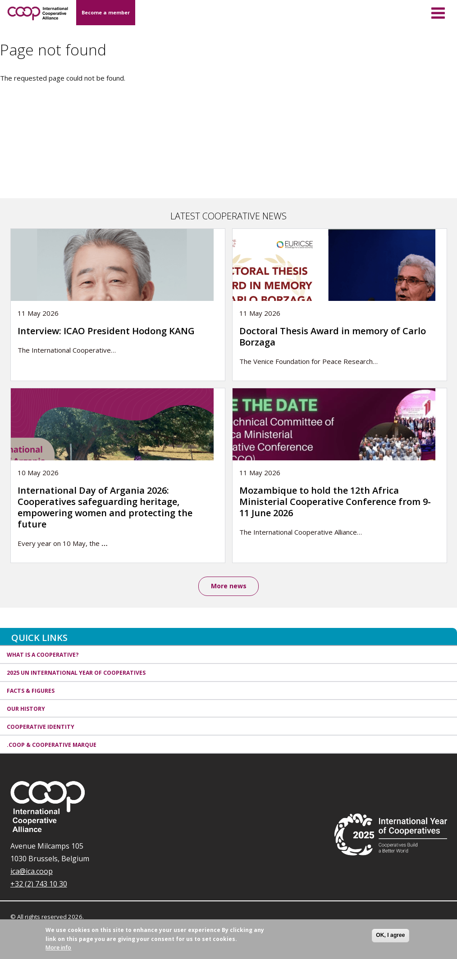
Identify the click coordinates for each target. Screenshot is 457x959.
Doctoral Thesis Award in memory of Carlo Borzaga (332, 336)
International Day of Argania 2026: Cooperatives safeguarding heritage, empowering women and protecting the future (105, 507)
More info (58, 951)
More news (229, 586)
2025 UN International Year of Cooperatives (76, 673)
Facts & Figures (31, 691)
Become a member (106, 12)
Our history (26, 709)
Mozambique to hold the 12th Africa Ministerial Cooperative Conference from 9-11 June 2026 (335, 501)
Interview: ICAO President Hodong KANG (106, 331)
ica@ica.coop (31, 871)
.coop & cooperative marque (51, 745)
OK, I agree (390, 939)
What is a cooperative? (43, 655)
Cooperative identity (40, 727)
